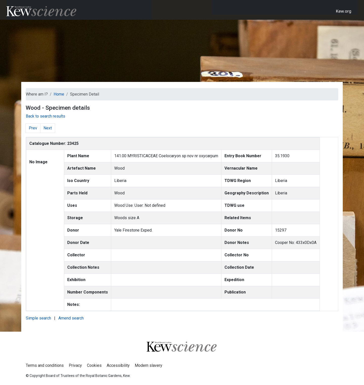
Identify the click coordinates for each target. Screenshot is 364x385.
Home (59, 94)
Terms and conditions (45, 365)
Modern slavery (148, 365)
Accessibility (118, 365)
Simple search (38, 318)
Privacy (75, 365)
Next (47, 128)
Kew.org (343, 11)
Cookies (94, 365)
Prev (33, 128)
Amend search (71, 318)
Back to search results (45, 116)
